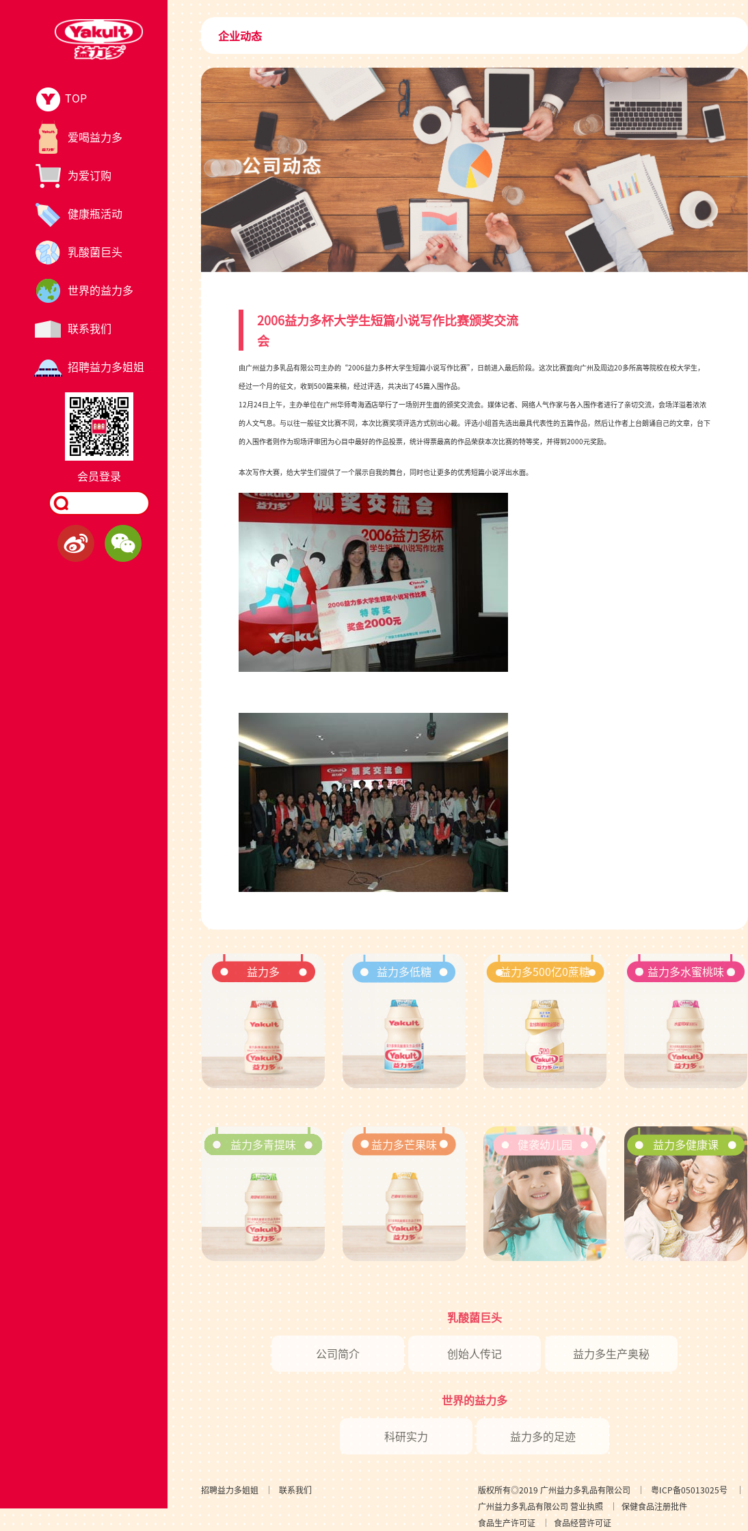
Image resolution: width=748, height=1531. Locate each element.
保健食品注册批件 (654, 1506)
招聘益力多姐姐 (229, 1489)
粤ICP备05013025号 (689, 1489)
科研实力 (406, 1436)
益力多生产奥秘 (611, 1353)
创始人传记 (474, 1353)
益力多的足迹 (543, 1436)
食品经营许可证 (582, 1522)
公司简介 (338, 1353)
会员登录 (99, 476)
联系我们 (295, 1489)
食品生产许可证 (506, 1522)
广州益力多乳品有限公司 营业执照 (540, 1506)
